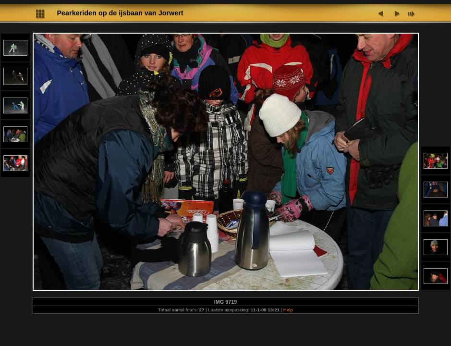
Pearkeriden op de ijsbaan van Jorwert (120, 13)
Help (288, 309)
